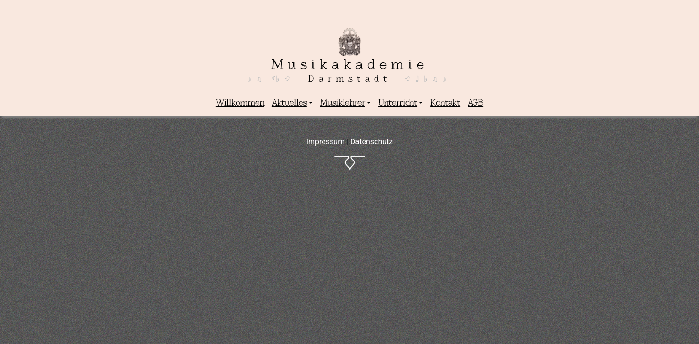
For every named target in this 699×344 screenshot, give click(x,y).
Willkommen (240, 103)
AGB (475, 103)
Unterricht (397, 103)
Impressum (325, 141)
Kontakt (445, 103)
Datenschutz (371, 141)
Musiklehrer (342, 103)
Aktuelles (289, 103)
